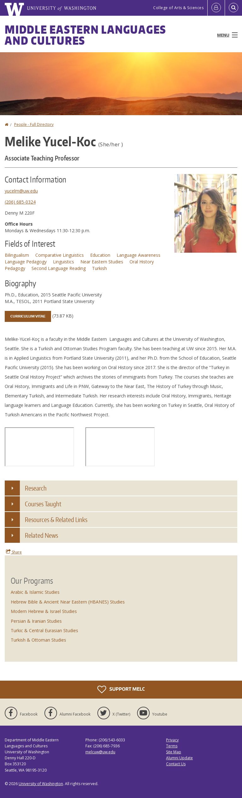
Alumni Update (179, 758)
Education (100, 255)
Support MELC (121, 689)
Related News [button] (41, 535)
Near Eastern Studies (101, 262)
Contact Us (176, 764)
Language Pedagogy (26, 262)
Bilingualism (17, 255)
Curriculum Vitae (27, 316)
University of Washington (41, 783)
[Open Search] (233, 8)
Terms (171, 746)
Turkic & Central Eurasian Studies (44, 630)
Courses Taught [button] (43, 504)
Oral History (142, 262)
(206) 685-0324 (20, 202)
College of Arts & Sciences (178, 7)
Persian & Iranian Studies (36, 621)
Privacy (172, 740)
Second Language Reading (59, 268)
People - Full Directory (34, 124)
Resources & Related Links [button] (56, 519)
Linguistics (63, 262)
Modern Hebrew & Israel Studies (44, 611)
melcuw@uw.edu (100, 752)
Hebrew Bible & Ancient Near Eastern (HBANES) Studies (68, 602)
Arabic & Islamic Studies (35, 592)
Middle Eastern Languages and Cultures (85, 35)
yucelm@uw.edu (21, 191)
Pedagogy (15, 268)
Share (14, 552)
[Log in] (216, 8)
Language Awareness (138, 255)
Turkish (99, 268)
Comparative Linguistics (59, 255)
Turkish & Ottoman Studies (38, 640)
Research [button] (36, 488)
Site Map (173, 752)
